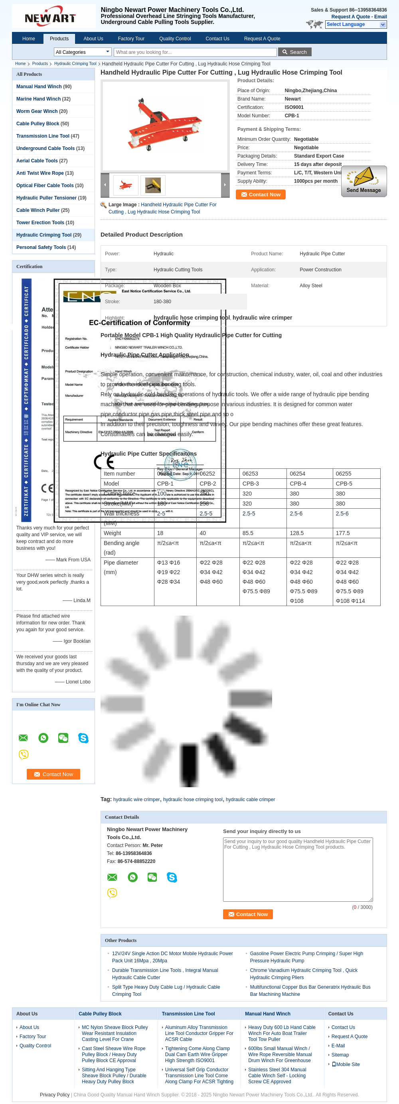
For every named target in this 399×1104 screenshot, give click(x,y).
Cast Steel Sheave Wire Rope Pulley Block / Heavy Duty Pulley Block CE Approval (113, 1054)
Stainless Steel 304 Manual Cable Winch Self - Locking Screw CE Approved (277, 1075)
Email (380, 17)
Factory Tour (131, 38)
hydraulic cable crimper (250, 799)
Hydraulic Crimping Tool (75, 63)
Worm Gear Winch (37, 111)
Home (28, 38)
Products (59, 38)
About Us (93, 38)
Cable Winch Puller (38, 210)
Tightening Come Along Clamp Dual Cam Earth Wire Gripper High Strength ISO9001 (197, 1054)
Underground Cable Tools (45, 148)
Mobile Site (346, 1064)
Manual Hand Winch (39, 86)
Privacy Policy (55, 1095)
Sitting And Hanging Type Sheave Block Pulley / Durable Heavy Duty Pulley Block (114, 1075)
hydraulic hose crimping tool (193, 799)
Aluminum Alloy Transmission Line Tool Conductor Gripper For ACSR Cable (199, 1033)
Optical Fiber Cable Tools (45, 185)
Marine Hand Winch (38, 99)
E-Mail (338, 1046)
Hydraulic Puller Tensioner (46, 198)
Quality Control (175, 38)
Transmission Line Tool (42, 136)
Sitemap (340, 1055)
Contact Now (264, 194)
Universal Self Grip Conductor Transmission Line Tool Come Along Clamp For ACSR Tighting (199, 1075)
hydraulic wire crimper (136, 799)
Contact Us (217, 38)
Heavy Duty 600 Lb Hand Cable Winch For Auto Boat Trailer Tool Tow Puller (282, 1033)
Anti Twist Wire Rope (40, 173)
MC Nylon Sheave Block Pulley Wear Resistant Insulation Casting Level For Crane (115, 1033)
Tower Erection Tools (40, 222)
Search (298, 52)
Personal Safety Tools (41, 247)
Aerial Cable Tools (37, 161)
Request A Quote (351, 17)
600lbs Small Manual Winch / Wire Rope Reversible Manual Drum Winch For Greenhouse (280, 1054)
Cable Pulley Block (37, 123)
